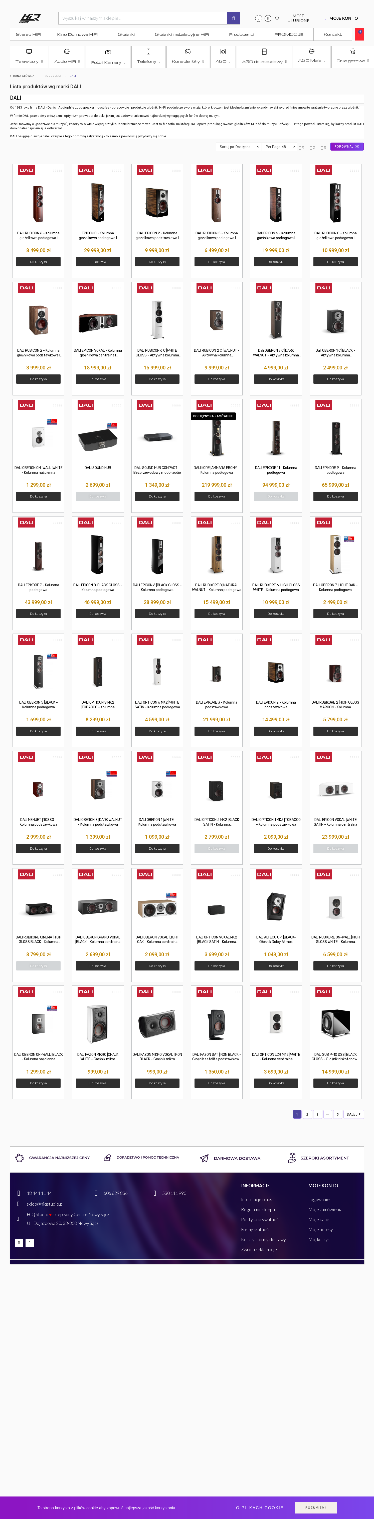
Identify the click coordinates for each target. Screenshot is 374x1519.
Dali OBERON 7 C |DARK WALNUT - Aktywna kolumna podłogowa (276, 353)
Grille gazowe (353, 60)
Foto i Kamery (108, 62)
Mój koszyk (319, 1239)
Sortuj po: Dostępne (235, 147)
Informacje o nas (256, 1199)
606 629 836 (116, 1193)
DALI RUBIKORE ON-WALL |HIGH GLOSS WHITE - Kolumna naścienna (335, 940)
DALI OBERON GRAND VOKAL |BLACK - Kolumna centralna (97, 939)
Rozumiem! (315, 1507)
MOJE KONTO (343, 18)
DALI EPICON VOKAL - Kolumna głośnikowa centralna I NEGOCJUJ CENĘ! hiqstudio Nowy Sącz (98, 353)
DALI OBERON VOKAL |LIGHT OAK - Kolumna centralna (157, 939)
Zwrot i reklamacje (259, 1249)
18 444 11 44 (39, 1193)
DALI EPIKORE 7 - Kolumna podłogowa (38, 587)
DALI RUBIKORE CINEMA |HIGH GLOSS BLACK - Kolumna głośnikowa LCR (38, 940)
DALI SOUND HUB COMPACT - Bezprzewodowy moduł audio (157, 470)
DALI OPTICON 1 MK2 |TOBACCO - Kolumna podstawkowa (276, 822)
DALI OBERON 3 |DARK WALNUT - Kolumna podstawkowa (98, 822)
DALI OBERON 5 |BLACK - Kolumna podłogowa (38, 704)
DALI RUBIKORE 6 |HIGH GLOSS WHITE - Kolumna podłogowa (276, 587)
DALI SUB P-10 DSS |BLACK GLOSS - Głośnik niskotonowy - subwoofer (335, 1057)
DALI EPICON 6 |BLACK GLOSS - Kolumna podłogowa (157, 587)
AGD (223, 61)
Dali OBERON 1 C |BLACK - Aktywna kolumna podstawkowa (335, 353)
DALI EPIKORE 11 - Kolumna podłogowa (276, 470)
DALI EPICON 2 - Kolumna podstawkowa (276, 704)
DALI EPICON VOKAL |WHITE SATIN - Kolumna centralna (335, 822)
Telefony (148, 61)
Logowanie (319, 1199)
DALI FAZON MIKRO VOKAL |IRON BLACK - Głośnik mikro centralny (157, 1057)
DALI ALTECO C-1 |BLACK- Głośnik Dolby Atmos (276, 939)
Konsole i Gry (188, 61)
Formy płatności (256, 1229)
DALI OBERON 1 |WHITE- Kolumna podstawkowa (157, 822)
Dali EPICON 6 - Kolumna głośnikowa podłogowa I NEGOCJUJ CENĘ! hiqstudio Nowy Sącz (276, 236)
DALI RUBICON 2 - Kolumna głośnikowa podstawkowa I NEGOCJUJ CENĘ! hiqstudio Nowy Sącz (38, 353)
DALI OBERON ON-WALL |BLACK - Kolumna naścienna (38, 1057)
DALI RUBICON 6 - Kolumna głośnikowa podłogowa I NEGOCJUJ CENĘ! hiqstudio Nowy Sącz (38, 236)
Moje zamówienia (325, 1209)
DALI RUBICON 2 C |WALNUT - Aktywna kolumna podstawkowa (217, 353)
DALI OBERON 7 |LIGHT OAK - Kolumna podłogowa (335, 587)
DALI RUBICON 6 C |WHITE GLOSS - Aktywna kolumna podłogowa (157, 353)
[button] (301, 147)
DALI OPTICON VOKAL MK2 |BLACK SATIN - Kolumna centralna (216, 940)
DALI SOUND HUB (98, 468)
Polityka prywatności (261, 1219)
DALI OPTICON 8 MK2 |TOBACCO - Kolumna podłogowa (98, 705)
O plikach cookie (260, 1508)
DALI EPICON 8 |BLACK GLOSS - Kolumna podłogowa (97, 587)
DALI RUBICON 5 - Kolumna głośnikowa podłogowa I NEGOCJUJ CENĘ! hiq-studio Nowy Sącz (217, 236)
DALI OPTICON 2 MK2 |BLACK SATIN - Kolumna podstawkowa (217, 822)
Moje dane (318, 1219)
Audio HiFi (67, 61)
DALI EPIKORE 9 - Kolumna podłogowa (335, 470)
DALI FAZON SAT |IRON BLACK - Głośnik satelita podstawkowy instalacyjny (216, 1057)
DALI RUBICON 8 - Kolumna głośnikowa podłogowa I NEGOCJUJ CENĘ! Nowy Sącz (335, 236)
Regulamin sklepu (258, 1209)
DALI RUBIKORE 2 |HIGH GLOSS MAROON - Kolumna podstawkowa (335, 705)
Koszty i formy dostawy (263, 1239)
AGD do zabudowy (264, 61)
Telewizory (29, 61)
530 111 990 (174, 1193)
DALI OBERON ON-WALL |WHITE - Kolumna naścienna (39, 470)
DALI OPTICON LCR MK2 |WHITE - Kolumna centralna (276, 1057)
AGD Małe (311, 60)
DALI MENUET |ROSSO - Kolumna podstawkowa (38, 822)
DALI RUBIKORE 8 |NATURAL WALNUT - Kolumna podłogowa (216, 587)
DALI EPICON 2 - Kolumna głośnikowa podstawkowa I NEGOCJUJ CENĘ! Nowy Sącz (157, 236)
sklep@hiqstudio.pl (45, 1204)
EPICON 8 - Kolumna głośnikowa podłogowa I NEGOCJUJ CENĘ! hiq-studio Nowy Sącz (98, 236)
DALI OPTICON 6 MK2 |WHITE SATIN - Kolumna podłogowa (157, 704)
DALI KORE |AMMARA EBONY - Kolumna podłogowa (217, 470)
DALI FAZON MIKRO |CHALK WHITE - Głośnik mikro (97, 1057)
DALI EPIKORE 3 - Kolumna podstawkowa (216, 704)
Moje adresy (320, 1229)
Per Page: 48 (276, 147)
